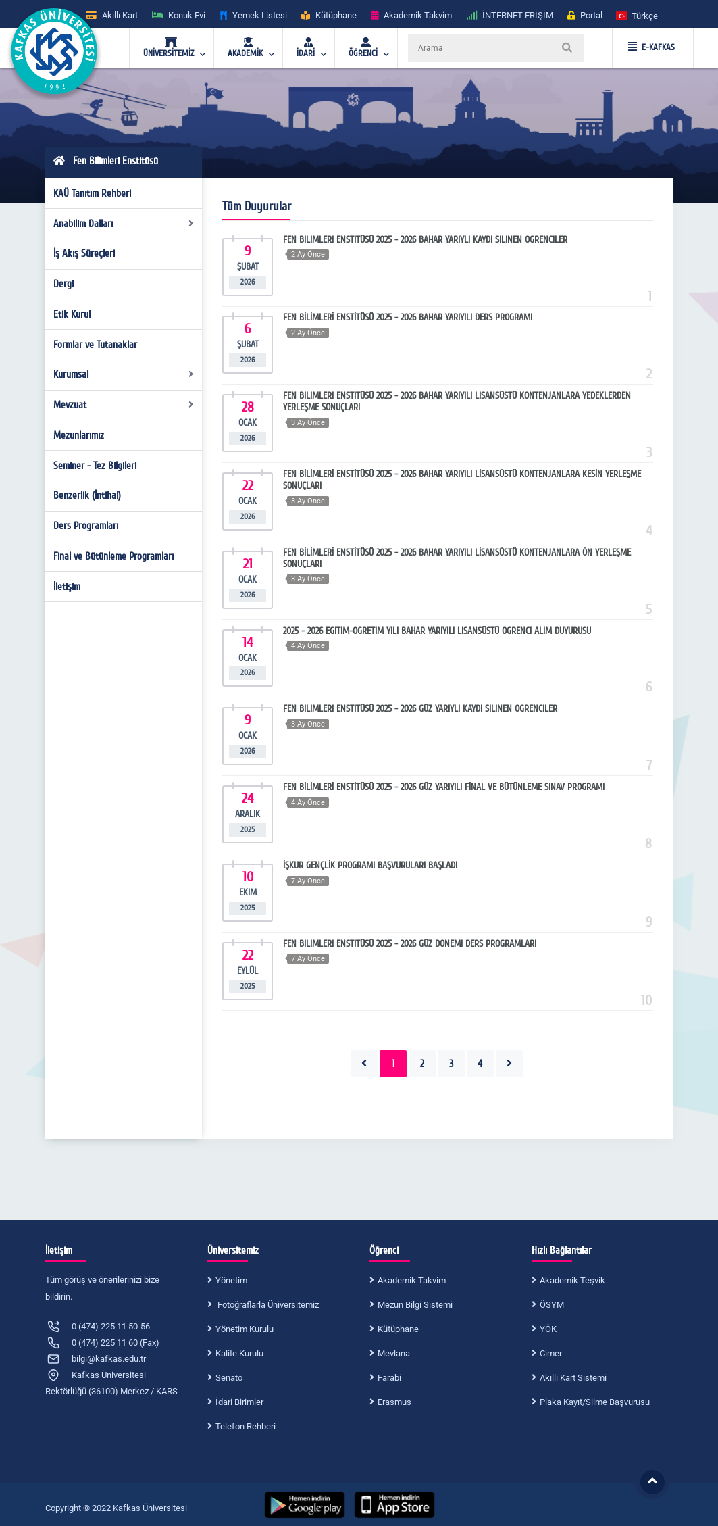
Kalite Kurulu (239, 1353)
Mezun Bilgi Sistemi (415, 1305)
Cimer (551, 1353)
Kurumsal (123, 374)
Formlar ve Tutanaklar (95, 345)
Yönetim (231, 1280)
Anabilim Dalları (123, 224)
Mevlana (394, 1353)
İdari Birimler (239, 1402)
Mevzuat (123, 405)
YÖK (548, 1329)
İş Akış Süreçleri (84, 253)
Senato (228, 1378)
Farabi (389, 1378)
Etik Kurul (72, 314)
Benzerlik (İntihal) (87, 495)
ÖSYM (552, 1305)
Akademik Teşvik (572, 1280)
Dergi (63, 284)
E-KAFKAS (651, 47)
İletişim (66, 587)
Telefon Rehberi (245, 1426)
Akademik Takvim (412, 1280)
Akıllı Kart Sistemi (573, 1378)
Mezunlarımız (78, 435)
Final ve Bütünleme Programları (113, 556)
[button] (637, 15)
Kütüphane (398, 1329)
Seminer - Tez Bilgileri (94, 466)
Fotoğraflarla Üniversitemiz (267, 1305)
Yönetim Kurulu (244, 1329)
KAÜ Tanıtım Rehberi (92, 193)
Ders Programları (85, 526)
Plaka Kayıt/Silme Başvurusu (595, 1402)
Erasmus (394, 1402)
